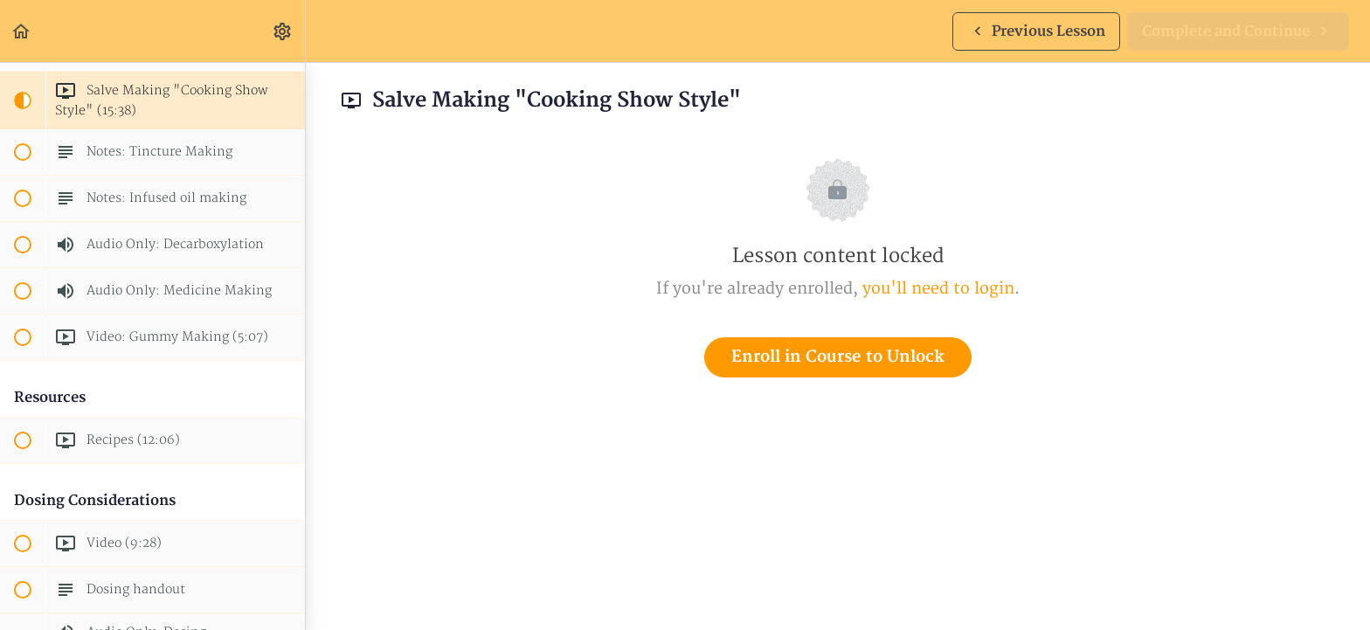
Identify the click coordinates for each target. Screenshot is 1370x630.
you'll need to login (938, 289)
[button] (22, 31)
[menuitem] (283, 31)
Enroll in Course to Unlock (837, 357)
